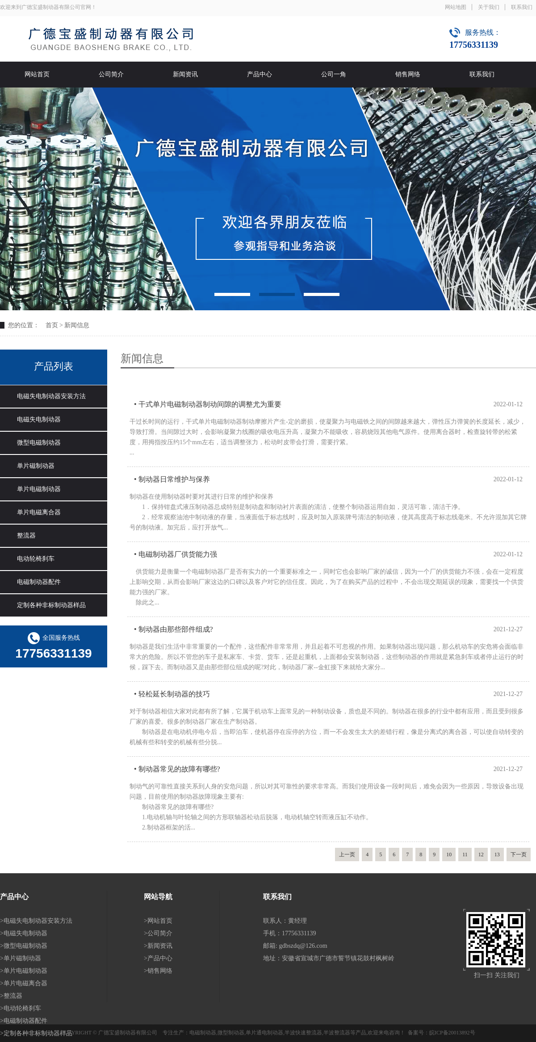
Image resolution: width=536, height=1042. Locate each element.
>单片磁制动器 (20, 958)
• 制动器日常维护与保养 (172, 479)
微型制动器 (231, 1032)
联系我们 (521, 7)
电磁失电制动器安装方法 (51, 396)
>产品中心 (158, 958)
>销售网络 (158, 970)
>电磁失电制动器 (23, 933)
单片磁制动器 (35, 466)
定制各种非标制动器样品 (51, 605)
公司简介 (111, 74)
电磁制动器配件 (39, 582)
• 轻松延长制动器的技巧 (172, 694)
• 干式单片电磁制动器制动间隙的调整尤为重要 (207, 404)
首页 (52, 325)
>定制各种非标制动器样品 (36, 1033)
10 (449, 854)
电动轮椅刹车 (35, 558)
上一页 (347, 854)
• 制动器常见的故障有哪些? (177, 769)
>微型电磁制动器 (23, 945)
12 (481, 854)
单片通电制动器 (264, 1032)
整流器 (26, 535)
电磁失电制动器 (39, 419)
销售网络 (407, 74)
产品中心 (259, 74)
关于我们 (488, 7)
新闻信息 (76, 325)
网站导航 (158, 896)
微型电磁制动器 (39, 442)
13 (497, 854)
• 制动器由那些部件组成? (173, 629)
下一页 (519, 854)
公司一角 (333, 74)
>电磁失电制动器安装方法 (36, 920)
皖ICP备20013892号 (452, 1032)
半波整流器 (336, 1032)
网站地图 (455, 7)
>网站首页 (158, 920)
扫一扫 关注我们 (496, 975)
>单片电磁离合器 (23, 983)
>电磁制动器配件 (23, 1020)
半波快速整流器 (303, 1032)
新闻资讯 (185, 74)
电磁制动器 (202, 1032)
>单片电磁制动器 (23, 970)
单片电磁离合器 (39, 512)
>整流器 (11, 995)
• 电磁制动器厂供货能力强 (175, 554)
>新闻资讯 (158, 945)
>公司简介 (158, 933)
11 (465, 854)
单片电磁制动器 (39, 489)
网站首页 (37, 74)
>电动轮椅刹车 (20, 1008)
